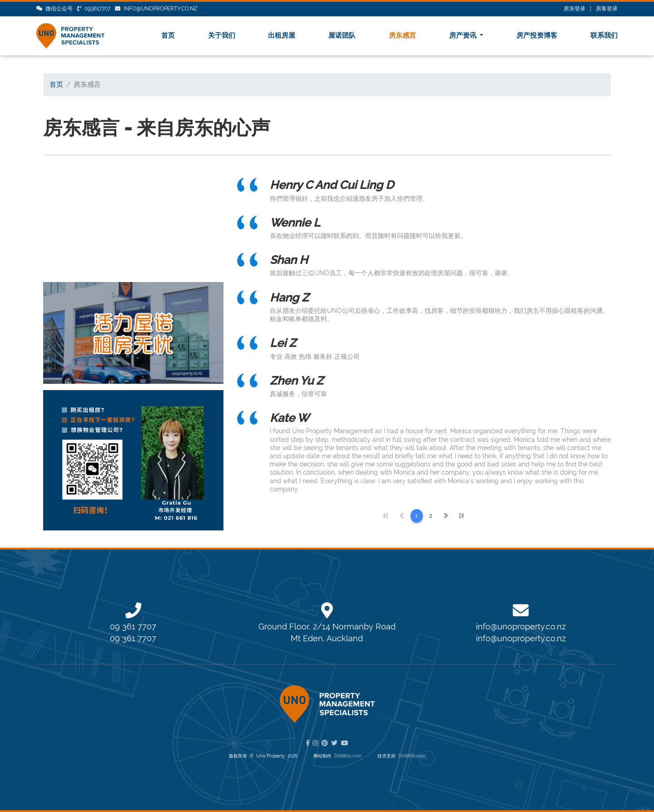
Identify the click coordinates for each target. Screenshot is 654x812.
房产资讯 (463, 35)
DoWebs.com (348, 755)
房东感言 (402, 35)
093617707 (93, 8)
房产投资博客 (536, 35)
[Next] (446, 516)
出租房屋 (281, 35)
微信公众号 (54, 8)
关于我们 (221, 35)
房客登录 (607, 8)
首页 (168, 35)
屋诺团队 (342, 35)
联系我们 (604, 35)
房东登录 (574, 8)
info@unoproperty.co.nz (156, 8)
